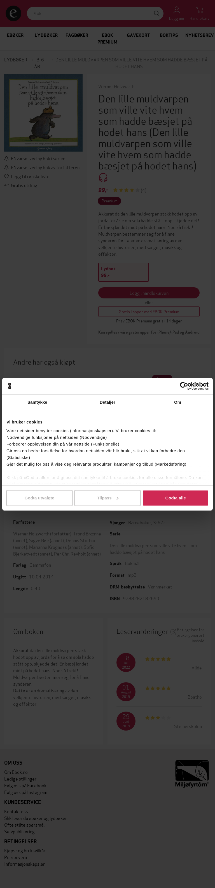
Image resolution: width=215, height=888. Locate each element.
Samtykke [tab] (37, 402)
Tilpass (107, 498)
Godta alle (175, 498)
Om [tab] (177, 402)
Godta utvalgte (39, 498)
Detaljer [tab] (107, 402)
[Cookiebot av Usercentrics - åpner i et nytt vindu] (184, 386)
